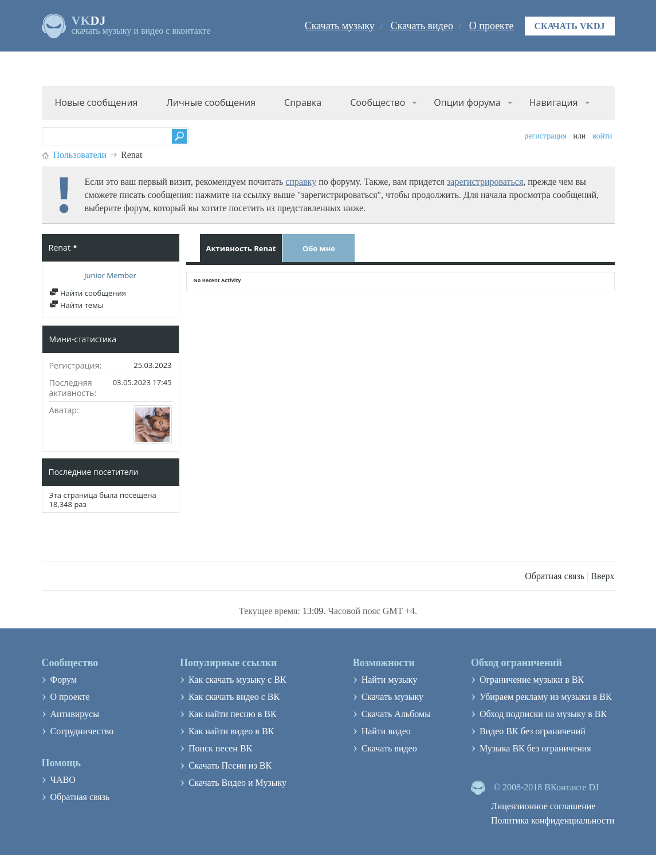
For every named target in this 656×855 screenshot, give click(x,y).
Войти (602, 136)
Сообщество (377, 102)
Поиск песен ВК (220, 748)
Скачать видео (422, 25)
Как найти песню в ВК (232, 714)
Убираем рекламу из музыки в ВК (546, 697)
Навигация (553, 102)
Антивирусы (74, 714)
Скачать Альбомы (396, 714)
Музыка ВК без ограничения (535, 748)
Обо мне (319, 248)
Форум (63, 679)
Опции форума (467, 102)
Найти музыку (390, 679)
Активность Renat (241, 248)
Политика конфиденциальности (553, 820)
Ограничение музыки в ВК (532, 679)
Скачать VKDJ (570, 26)
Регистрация (545, 136)
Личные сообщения (211, 102)
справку (300, 182)
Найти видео (386, 731)
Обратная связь (554, 576)
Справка (302, 102)
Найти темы (76, 305)
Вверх (602, 576)
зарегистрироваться (485, 182)
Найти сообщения (87, 293)
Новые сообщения (96, 102)
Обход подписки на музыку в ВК (543, 714)
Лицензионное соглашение (543, 806)
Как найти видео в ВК (231, 731)
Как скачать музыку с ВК (237, 679)
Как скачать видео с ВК (234, 697)
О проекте (491, 25)
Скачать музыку (340, 25)
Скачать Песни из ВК (230, 765)
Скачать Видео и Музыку (237, 782)
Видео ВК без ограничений (533, 731)
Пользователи (80, 155)
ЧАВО (63, 780)
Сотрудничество (82, 731)
